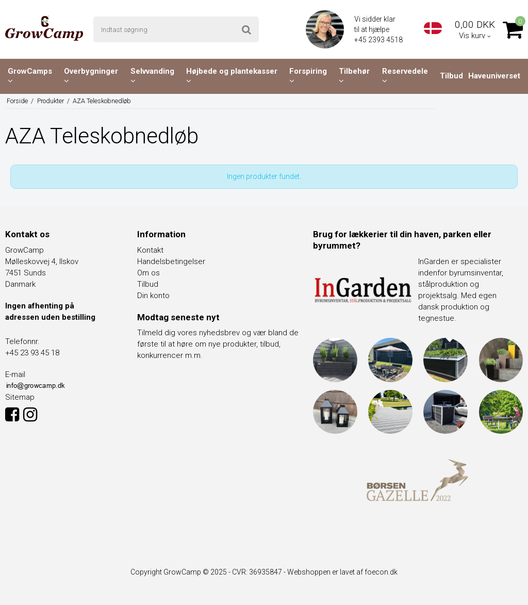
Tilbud (451, 75)
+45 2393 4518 (379, 40)
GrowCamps (30, 76)
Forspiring (308, 76)
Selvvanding (152, 76)
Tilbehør (354, 76)
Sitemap (20, 397)
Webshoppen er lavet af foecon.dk (342, 572)
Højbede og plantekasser (231, 76)
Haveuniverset (494, 75)
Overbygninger (91, 76)
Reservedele (405, 76)
